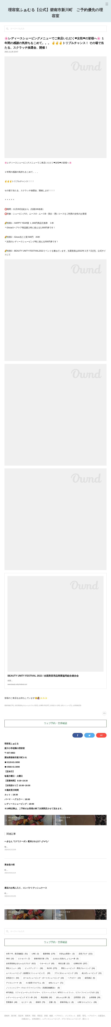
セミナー (26, 1006)
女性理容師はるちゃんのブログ (21, 967)
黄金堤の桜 (9, 867)
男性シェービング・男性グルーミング (78, 972)
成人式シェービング (91, 977)
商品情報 (46, 1001)
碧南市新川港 (41, 962)
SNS (10, 962)
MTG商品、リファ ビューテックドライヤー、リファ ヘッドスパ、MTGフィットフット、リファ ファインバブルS (52, 996)
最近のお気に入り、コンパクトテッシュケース (25, 891)
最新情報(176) (9, 708)
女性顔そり (12, 982)
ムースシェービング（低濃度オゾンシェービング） (28, 977)
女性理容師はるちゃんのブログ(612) (26, 708)
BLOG (52, 972)
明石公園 (64, 967)
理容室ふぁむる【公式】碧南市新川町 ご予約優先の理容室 (55, 13)
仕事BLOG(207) (44, 708)
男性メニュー (13, 972)
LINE (35, 957)
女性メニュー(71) (66, 708)
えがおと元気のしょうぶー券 (66, 962)
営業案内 (11, 1006)
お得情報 (94, 1001)
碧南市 (40, 1006)
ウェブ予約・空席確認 (55, 726)
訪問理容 (79, 1001)
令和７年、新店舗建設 (17, 957)
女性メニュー (56, 986)
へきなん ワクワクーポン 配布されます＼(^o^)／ (26, 844)
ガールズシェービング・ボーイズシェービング (43, 982)
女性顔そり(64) (55, 708)
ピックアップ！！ (34, 972)
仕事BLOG (80, 967)
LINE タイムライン (87, 1006)
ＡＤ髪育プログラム (35, 986)
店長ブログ (85, 957)
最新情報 (49, 957)
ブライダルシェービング (66, 977)
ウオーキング (47, 967)
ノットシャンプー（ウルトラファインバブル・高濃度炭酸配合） (33, 991)
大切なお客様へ (67, 957)
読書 (52, 1006)
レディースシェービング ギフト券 (21, 1001)
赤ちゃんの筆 (63, 1001)
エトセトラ (24, 962)
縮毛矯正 (90, 982)
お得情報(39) (77, 708)
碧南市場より (67, 1006)
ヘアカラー (74, 982)
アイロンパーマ (14, 986)
